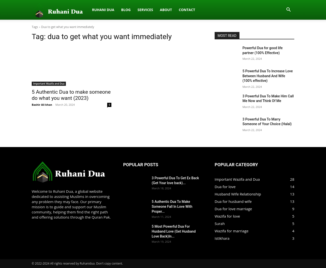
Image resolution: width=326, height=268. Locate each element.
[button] (288, 10)
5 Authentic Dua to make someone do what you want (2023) (71, 95)
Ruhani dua (52, 9)
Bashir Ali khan (42, 104)
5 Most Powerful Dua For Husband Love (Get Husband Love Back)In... (174, 231)
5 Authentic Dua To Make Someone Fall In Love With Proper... (172, 206)
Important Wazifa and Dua (48, 83)
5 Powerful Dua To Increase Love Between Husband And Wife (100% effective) (267, 76)
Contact (135, 9)
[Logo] (34, 10)
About (114, 9)
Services (94, 9)
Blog (74, 9)
